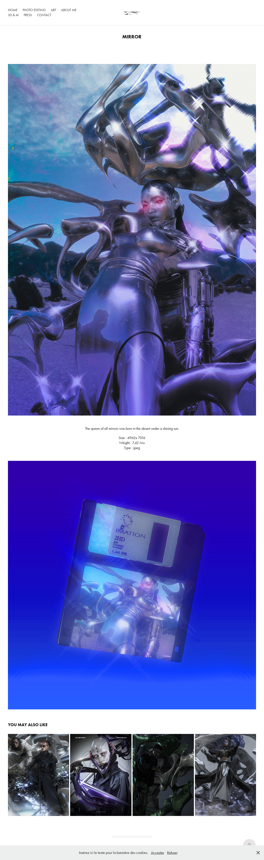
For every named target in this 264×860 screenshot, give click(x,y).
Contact (44, 15)
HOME (13, 10)
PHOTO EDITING (34, 10)
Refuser (172, 852)
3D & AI (13, 15)
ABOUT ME (69, 10)
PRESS (28, 15)
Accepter (157, 852)
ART (53, 10)
